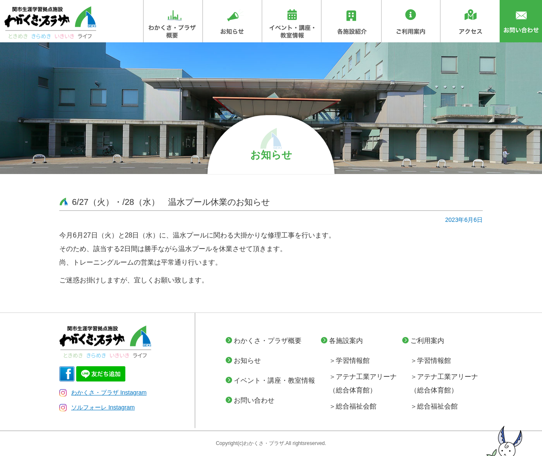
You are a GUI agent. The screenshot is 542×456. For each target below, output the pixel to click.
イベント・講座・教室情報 (274, 380)
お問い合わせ (254, 400)
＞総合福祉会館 (352, 406)
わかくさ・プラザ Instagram (103, 392)
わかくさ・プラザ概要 (267, 340)
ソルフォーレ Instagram (97, 407)
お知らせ (247, 360)
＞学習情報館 (349, 360)
